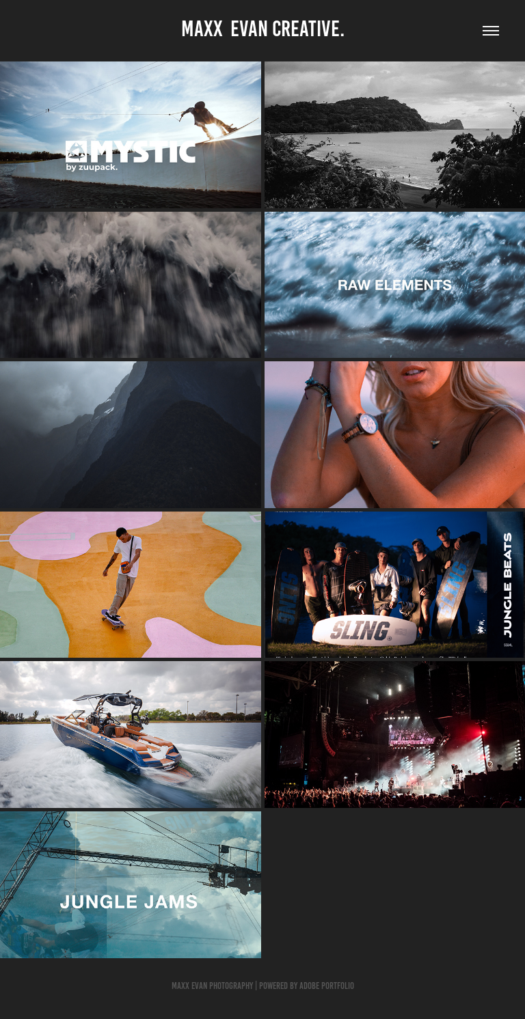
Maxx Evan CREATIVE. (263, 28)
